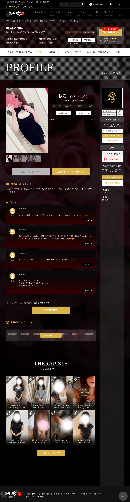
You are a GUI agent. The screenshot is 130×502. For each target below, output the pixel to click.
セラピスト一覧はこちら (112, 73)
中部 (19, 2)
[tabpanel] (27, 120)
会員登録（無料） (50, 310)
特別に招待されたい (112, 183)
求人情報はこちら (89, 32)
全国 (7, 2)
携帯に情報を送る (109, 114)
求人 (47, 2)
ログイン (115, 2)
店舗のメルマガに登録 (112, 136)
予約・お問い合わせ (110, 31)
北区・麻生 (10, 32)
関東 (11, 2)
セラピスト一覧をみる (50, 453)
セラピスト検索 (52, 13)
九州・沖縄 (34, 2)
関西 (15, 2)
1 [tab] (27, 163)
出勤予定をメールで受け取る (71, 172)
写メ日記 (108, 13)
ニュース (120, 13)
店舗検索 (38, 13)
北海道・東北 (25, 2)
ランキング (68, 13)
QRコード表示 (120, 112)
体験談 (98, 13)
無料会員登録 (96, 2)
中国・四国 (42, 2)
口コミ (90, 13)
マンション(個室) (32, 32)
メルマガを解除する (112, 141)
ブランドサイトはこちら (73, 32)
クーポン (80, 13)
